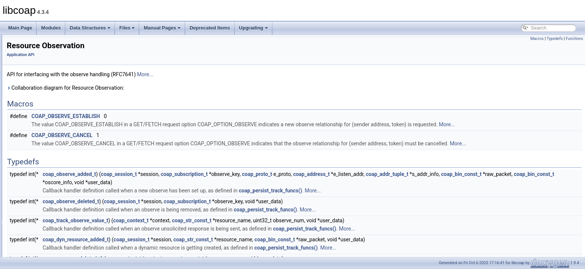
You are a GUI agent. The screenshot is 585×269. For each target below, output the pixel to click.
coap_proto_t (350, 174)
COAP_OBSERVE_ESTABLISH (159, 116)
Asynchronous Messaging (50, 38)
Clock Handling (40, 63)
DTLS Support (39, 80)
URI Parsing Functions (47, 195)
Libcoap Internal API (39, 211)
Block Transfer (39, 47)
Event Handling (40, 96)
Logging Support (41, 104)
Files (127, 28)
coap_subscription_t (277, 174)
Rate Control (37, 154)
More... (238, 74)
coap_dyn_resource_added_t (169, 239)
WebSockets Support (46, 203)
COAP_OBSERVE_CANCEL (155, 135)
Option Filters (38, 129)
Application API (114, 54)
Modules (51, 28)
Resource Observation (47, 170)
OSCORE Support (43, 121)
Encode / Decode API (46, 88)
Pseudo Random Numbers (51, 145)
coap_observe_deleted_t (164, 201)
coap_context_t (224, 220)
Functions (574, 38)
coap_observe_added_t (162, 174)
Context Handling (42, 71)
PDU (29, 137)
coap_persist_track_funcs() (363, 191)
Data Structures (90, 28)
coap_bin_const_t (554, 174)
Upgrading (253, 28)
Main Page (20, 28)
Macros (537, 38)
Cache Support (39, 55)
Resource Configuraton (48, 162)
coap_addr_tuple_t (480, 174)
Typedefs (555, 38)
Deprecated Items (210, 28)
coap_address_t (405, 174)
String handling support (48, 186)
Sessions (34, 178)
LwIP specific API (42, 112)
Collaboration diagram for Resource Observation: (159, 88)
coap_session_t (212, 174)
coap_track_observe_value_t (168, 220)
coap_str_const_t (285, 220)
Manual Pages (162, 28)
